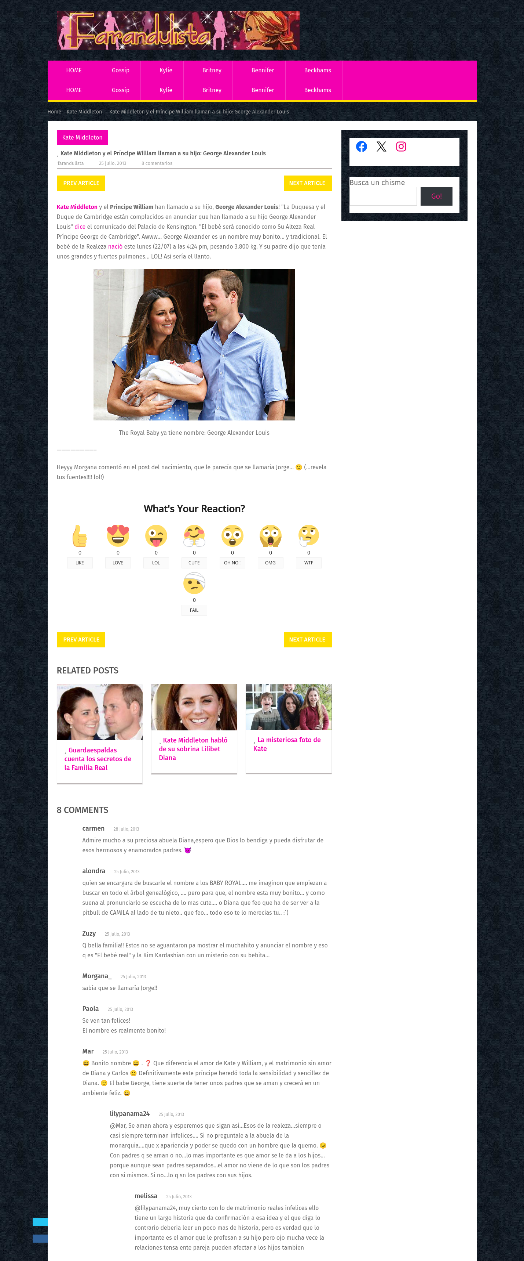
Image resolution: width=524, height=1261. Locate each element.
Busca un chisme (377, 182)
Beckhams (317, 70)
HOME (74, 70)
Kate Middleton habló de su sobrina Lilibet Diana (193, 749)
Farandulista (71, 163)
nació (115, 246)
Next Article (307, 183)
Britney (211, 70)
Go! (436, 196)
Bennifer (263, 70)
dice (79, 226)
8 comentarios (157, 163)
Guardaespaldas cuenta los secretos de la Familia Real (98, 759)
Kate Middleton (82, 137)
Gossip (120, 70)
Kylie (166, 70)
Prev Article (81, 183)
